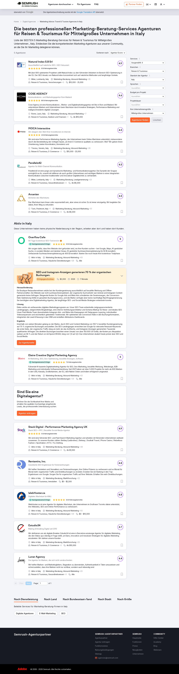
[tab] (26, 599)
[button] (148, 4)
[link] (84, 4)
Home (16, 21)
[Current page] (43, 583)
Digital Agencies (29, 21)
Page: (36, 583)
